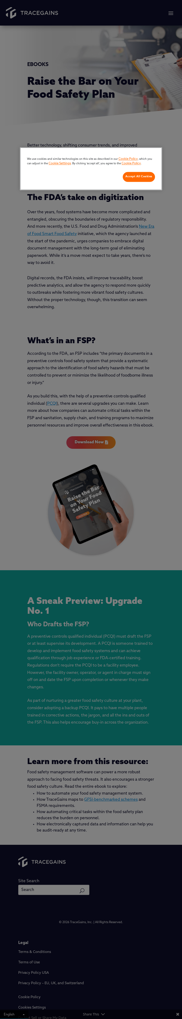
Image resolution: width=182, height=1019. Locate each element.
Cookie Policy (128, 158)
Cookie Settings (60, 163)
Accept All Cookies (138, 176)
